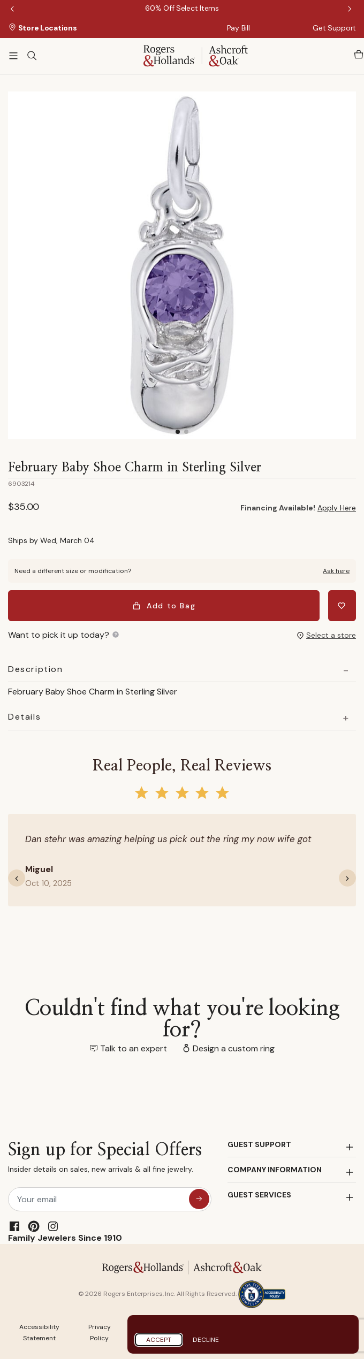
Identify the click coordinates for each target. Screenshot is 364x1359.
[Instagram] (53, 1226)
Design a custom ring (234, 1048)
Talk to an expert (133, 1048)
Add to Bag (164, 605)
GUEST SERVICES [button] (259, 1194)
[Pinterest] (33, 1226)
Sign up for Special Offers (105, 1159)
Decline (206, 1339)
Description (35, 669)
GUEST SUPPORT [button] (259, 1144)
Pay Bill (238, 28)
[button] (21, 878)
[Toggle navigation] (13, 55)
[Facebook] (14, 1226)
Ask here (336, 571)
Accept (158, 1339)
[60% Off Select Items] (181, 8)
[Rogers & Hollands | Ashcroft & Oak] (195, 54)
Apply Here (336, 508)
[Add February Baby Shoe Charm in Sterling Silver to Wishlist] (342, 605)
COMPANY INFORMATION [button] (275, 1169)
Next (350, 9)
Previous (13, 9)
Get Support (334, 28)
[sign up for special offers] (199, 1199)
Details (24, 717)
